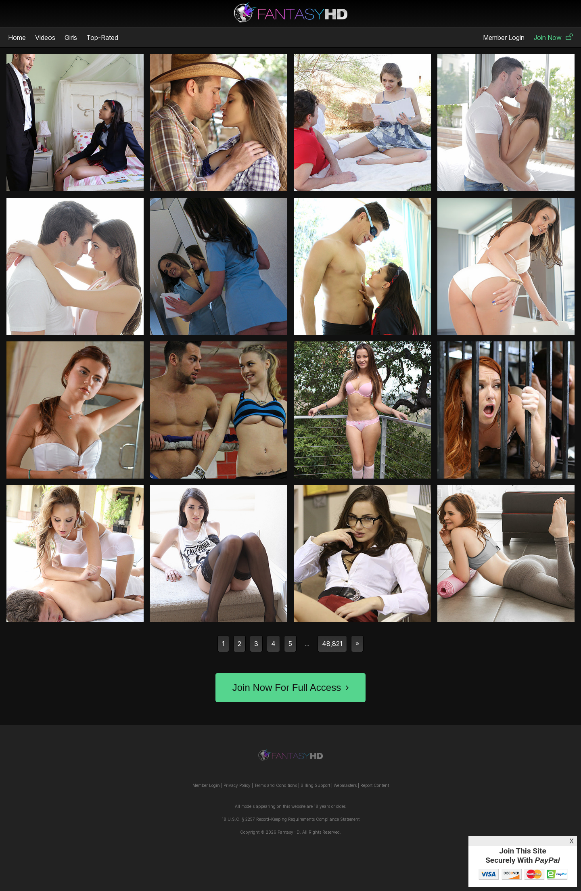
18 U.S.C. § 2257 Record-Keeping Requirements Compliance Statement (290, 819)
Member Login (504, 37)
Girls (71, 37)
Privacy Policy (237, 785)
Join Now (553, 37)
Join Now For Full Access (290, 687)
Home (17, 37)
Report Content (374, 785)
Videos (45, 37)
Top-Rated (102, 37)
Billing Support (315, 785)
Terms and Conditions (275, 785)
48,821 (332, 644)
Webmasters (345, 785)
